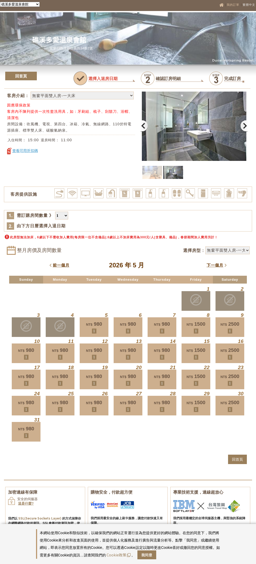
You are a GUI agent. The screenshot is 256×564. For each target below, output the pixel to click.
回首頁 (21, 76)
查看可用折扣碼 (25, 150)
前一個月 (61, 265)
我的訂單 (233, 4)
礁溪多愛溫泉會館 (59, 39)
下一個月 (215, 265)
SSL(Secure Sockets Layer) (39, 518)
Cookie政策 (119, 554)
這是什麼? (26, 503)
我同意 (146, 554)
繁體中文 (249, 4)
